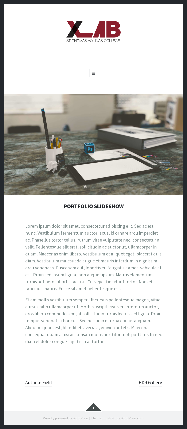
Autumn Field (38, 382)
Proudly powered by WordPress (66, 418)
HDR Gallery (150, 382)
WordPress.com (132, 418)
